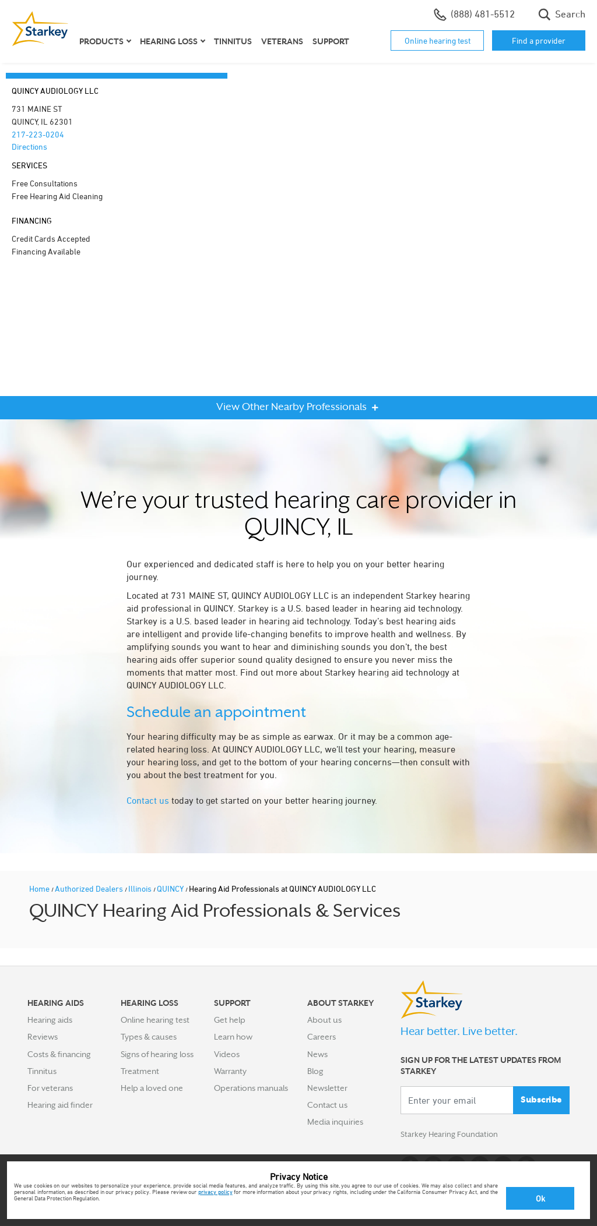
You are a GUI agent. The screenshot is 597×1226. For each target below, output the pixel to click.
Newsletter (327, 1088)
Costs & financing (59, 1054)
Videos (227, 1054)
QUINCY (171, 888)
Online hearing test (437, 40)
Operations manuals (251, 1088)
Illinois (140, 888)
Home (40, 888)
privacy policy (215, 1191)
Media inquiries (335, 1121)
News (317, 1054)
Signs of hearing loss (157, 1054)
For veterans (50, 1088)
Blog (315, 1071)
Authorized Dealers (90, 888)
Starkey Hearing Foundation (452, 1135)
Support (330, 41)
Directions (29, 146)
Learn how (233, 1036)
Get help (229, 1019)
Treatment (140, 1071)
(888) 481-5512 (474, 14)
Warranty (230, 1071)
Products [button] (101, 41)
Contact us (148, 800)
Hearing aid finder (60, 1105)
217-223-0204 (38, 134)
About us (324, 1019)
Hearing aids (49, 1019)
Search (561, 14)
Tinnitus (233, 41)
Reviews (42, 1036)
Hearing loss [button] (169, 41)
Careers (321, 1036)
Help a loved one (152, 1088)
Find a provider (539, 40)
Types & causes (149, 1036)
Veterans (282, 41)
